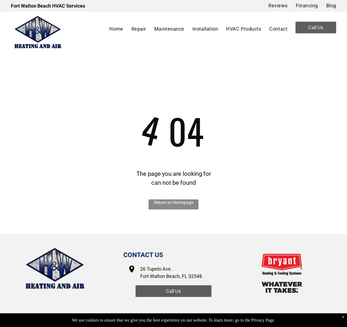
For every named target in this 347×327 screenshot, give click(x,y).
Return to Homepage (173, 202)
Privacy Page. (263, 320)
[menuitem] (274, 5)
